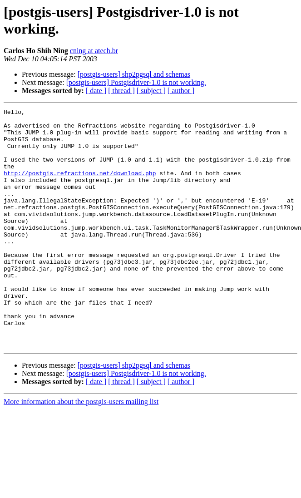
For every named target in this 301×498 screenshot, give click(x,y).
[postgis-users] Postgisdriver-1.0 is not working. (136, 82)
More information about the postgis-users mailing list (81, 449)
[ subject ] (151, 90)
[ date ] (96, 90)
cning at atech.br (94, 50)
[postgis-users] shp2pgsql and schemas (134, 74)
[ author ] (181, 90)
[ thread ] (121, 90)
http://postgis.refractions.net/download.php (80, 186)
